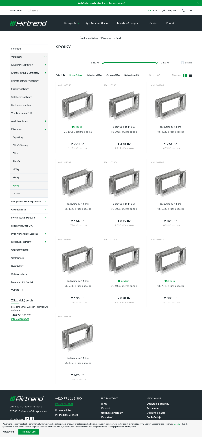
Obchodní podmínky (158, 403)
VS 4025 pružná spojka (77, 208)
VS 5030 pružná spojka (170, 208)
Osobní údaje (154, 417)
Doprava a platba (156, 412)
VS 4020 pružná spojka (170, 131)
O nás (153, 23)
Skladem (186, 62)
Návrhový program (128, 23)
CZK (149, 10)
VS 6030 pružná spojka (77, 286)
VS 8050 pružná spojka (77, 363)
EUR (155, 10)
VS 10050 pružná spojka (78, 131)
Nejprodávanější (131, 75)
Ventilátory (93, 37)
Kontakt (170, 23)
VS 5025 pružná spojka (124, 208)
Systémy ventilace (97, 23)
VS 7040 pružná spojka (170, 286)
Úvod (82, 37)
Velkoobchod (16, 10)
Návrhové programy (112, 412)
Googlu (177, 423)
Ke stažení (106, 417)
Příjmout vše (29, 431)
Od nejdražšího (113, 75)
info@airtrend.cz (20, 318)
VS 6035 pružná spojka (124, 286)
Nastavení (8, 431)
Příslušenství (107, 37)
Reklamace (153, 408)
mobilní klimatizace (98, 3)
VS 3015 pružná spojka (124, 131)
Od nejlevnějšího (94, 75)
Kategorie (70, 23)
